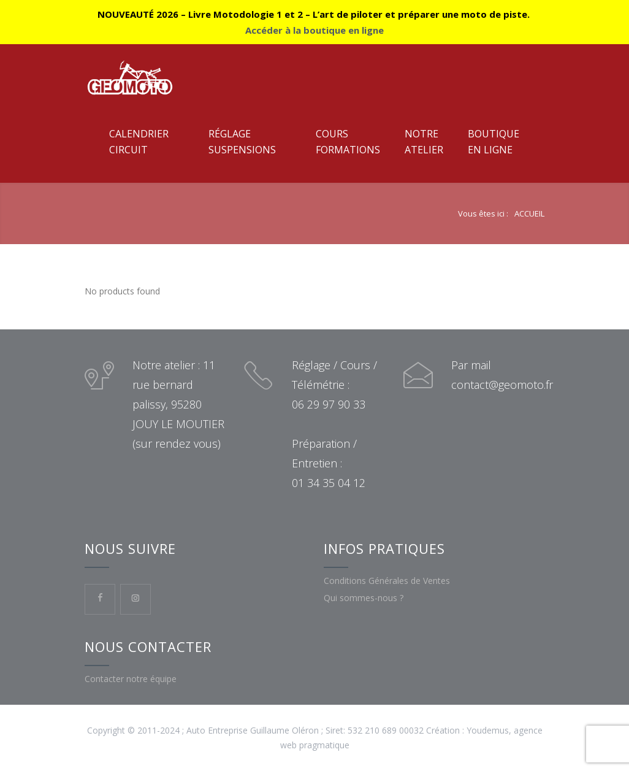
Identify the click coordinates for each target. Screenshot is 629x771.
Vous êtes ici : (483, 213)
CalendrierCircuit (139, 141)
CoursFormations (348, 141)
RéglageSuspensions (242, 141)
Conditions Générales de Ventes (387, 580)
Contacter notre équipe (131, 679)
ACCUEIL (529, 213)
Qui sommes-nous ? (363, 598)
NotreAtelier (424, 141)
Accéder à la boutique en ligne (314, 30)
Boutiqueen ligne (493, 141)
